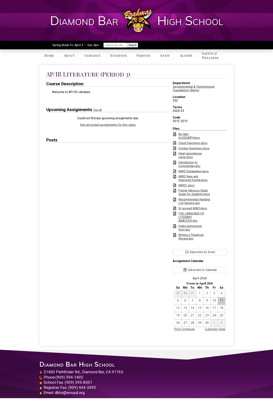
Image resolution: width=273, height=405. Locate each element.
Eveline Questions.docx (193, 148)
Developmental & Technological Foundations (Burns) (193, 88)
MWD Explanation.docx (193, 171)
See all (97, 110)
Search (132, 45)
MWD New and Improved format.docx (193, 178)
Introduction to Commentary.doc (189, 164)
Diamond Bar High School (77, 364)
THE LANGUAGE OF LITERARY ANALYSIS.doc (191, 217)
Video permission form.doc (190, 227)
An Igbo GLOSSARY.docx (189, 136)
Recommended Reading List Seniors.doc (194, 201)
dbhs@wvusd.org (70, 392)
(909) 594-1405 (69, 377)
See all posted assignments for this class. (108, 125)
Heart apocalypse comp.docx (190, 155)
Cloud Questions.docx (192, 143)
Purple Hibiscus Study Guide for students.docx (194, 192)
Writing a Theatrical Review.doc (191, 236)
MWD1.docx (186, 185)
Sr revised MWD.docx (192, 208)
